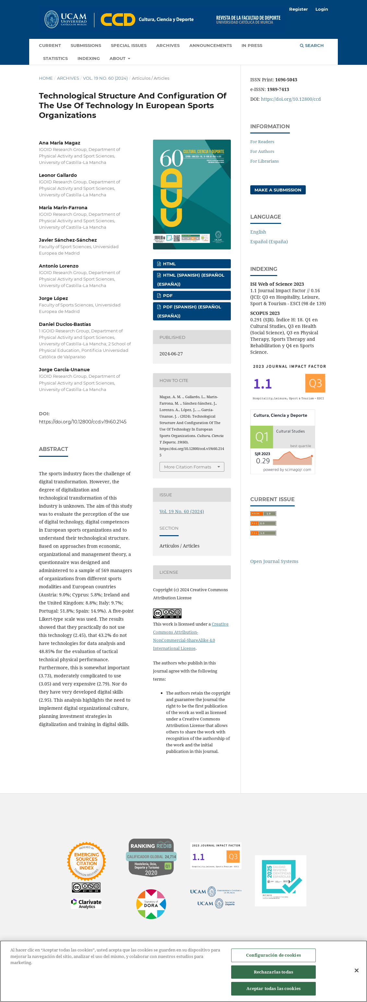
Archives (168, 45)
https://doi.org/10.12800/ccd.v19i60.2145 (82, 422)
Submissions (86, 45)
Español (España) (269, 241)
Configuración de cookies (273, 955)
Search (312, 45)
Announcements (210, 45)
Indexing (88, 58)
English (258, 232)
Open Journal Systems (274, 561)
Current (50, 45)
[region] (183, 971)
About (118, 58)
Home (46, 78)
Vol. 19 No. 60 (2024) (105, 78)
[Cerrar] (356, 970)
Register (298, 9)
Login (321, 9)
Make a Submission (278, 189)
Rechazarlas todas (273, 972)
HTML (169, 263)
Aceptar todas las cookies (273, 988)
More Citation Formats (187, 466)
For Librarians (264, 161)
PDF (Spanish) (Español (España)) (189, 311)
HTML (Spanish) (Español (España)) (190, 279)
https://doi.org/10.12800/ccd (291, 99)
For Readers (262, 141)
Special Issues (129, 45)
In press (252, 45)
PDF (167, 295)
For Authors (262, 151)
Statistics (55, 58)
